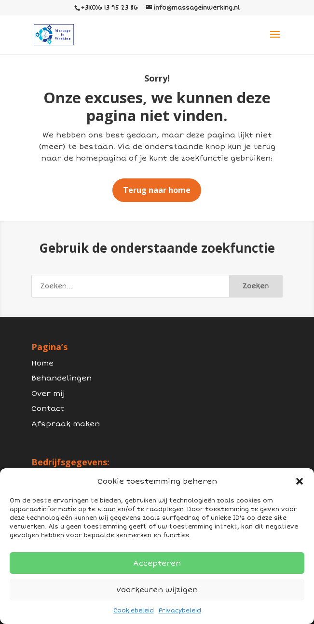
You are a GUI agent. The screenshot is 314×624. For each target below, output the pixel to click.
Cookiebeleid (133, 610)
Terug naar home (157, 190)
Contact (47, 408)
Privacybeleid (180, 610)
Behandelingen (61, 378)
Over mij (48, 393)
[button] (299, 481)
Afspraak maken (65, 424)
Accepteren (157, 563)
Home (42, 363)
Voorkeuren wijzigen (157, 589)
